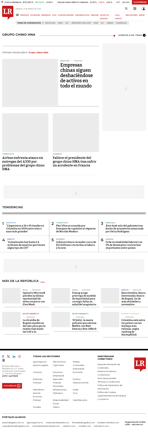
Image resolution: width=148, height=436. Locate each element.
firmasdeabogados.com (83, 422)
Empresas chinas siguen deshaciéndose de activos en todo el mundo (76, 75)
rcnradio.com (84, 426)
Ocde (96, 23)
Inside (75, 389)
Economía (77, 372)
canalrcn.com (69, 426)
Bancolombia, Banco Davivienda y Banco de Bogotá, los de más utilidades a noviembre (133, 298)
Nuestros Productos (107, 371)
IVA (102, 23)
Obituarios (58, 393)
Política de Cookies (107, 392)
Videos (56, 407)
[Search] (126, 8)
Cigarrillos (121, 23)
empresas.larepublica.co (57, 422)
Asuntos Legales (40, 365)
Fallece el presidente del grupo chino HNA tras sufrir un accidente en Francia (74, 161)
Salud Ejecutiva (80, 400)
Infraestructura (59, 389)
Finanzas (37, 382)
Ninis (60, 23)
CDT (67, 23)
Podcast (37, 400)
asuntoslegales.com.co (13, 422)
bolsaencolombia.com (108, 422)
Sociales (37, 407)
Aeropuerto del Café (81, 23)
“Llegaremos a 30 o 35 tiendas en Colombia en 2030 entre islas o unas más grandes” (25, 228)
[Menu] (18, 15)
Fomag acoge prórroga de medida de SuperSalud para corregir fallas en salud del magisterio (84, 298)
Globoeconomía (80, 382)
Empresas (37, 379)
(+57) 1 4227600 (10, 376)
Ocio (75, 393)
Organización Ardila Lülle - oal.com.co (135, 423)
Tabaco (110, 23)
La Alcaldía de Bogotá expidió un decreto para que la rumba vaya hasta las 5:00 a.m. (34, 326)
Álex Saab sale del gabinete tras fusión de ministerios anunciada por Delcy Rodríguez (125, 228)
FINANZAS (24, 15)
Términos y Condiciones (109, 382)
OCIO (54, 15)
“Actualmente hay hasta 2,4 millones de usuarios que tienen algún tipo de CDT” (26, 245)
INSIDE (142, 15)
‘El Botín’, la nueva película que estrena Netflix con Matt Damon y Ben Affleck (84, 324)
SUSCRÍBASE (140, 2)
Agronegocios (39, 362)
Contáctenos (104, 375)
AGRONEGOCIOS (82, 15)
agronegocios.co (35, 422)
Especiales (58, 379)
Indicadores (38, 389)
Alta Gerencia (59, 362)
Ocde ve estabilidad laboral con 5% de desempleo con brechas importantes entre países (124, 245)
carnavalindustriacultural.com (46, 426)
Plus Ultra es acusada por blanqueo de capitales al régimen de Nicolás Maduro (76, 228)
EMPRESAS (46, 15)
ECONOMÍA (35, 15)
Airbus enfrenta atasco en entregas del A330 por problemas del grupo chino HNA (23, 163)
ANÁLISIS (95, 15)
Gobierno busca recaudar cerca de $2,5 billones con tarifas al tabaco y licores (76, 245)
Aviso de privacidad (107, 378)
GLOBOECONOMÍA (66, 15)
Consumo (37, 372)
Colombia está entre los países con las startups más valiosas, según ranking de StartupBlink (133, 327)
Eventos (76, 379)
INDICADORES (132, 15)
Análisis (76, 362)
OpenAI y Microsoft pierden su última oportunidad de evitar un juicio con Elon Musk (34, 298)
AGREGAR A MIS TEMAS (132, 35)
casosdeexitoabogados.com (15, 426)
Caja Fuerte (58, 365)
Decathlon (50, 23)
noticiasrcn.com (101, 426)
